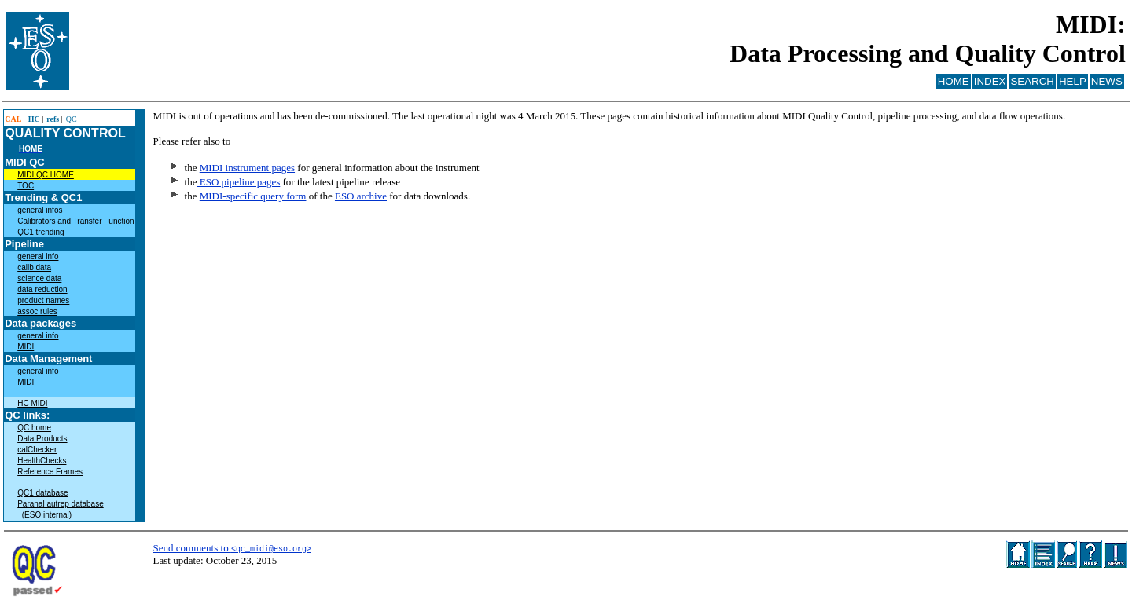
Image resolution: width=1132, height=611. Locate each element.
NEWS (1107, 81)
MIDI (25, 346)
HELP (1072, 81)
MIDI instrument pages (247, 168)
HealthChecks (41, 460)
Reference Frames (50, 471)
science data (39, 278)
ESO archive (361, 196)
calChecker (37, 449)
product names (43, 300)
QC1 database (42, 492)
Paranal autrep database (60, 503)
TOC (25, 185)
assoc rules (37, 311)
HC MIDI (32, 403)
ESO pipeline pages (238, 182)
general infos (39, 210)
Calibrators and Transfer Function (75, 221)
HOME (953, 81)
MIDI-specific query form (253, 196)
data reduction (42, 289)
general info (37, 256)
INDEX (990, 81)
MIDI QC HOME (45, 174)
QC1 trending (40, 232)
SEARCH (1032, 81)
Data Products (42, 438)
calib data (34, 267)
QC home (34, 427)
